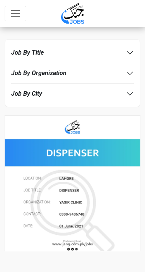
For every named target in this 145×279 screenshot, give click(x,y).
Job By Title (27, 52)
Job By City (26, 93)
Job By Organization (39, 73)
